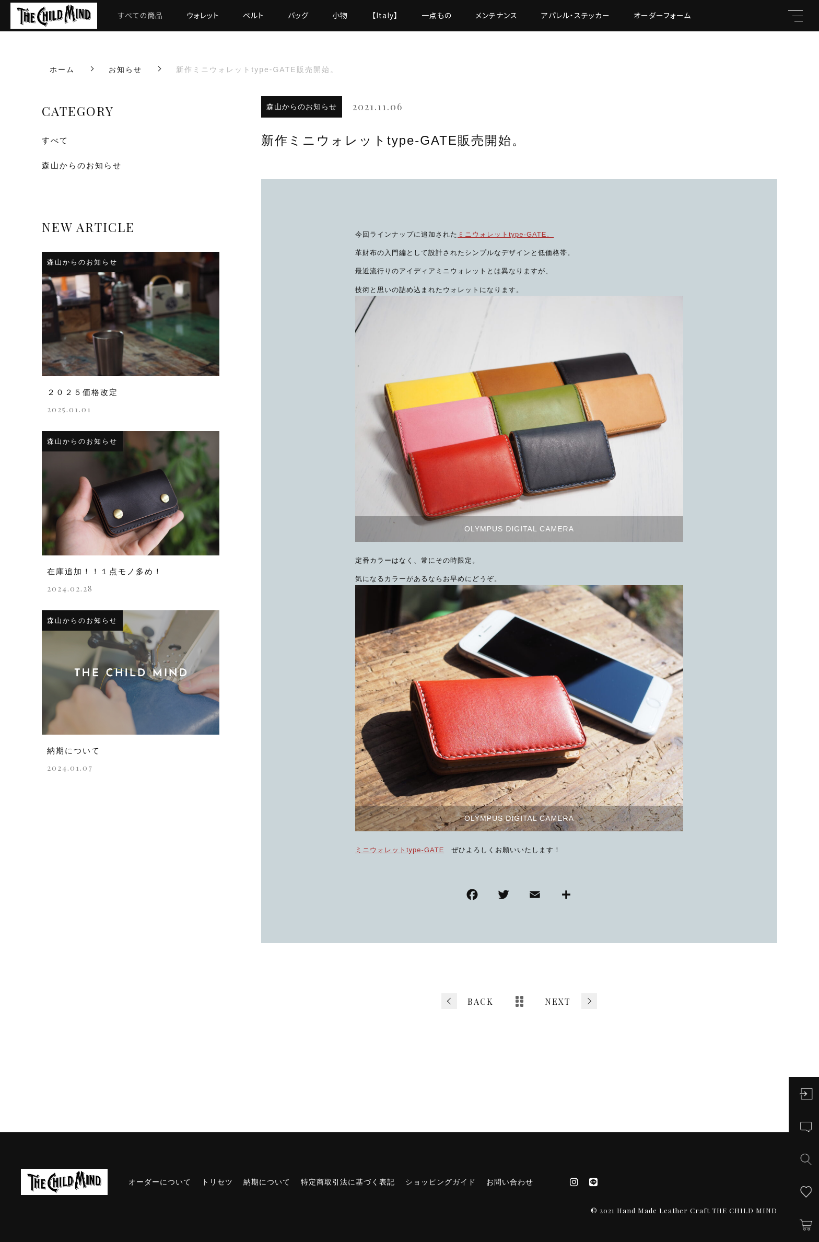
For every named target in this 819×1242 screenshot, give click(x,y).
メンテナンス (496, 15)
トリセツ (217, 1182)
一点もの (437, 15)
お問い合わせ (509, 1182)
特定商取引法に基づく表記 (348, 1182)
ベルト (253, 15)
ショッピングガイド (440, 1182)
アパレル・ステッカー (575, 15)
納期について (266, 1182)
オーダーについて (159, 1182)
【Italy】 (385, 15)
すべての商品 (140, 15)
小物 (340, 15)
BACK (480, 1001)
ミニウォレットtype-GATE (399, 850)
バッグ (298, 15)
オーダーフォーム (662, 15)
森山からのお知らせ (301, 106)
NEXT (558, 1001)
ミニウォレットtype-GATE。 (506, 234)
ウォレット (202, 15)
